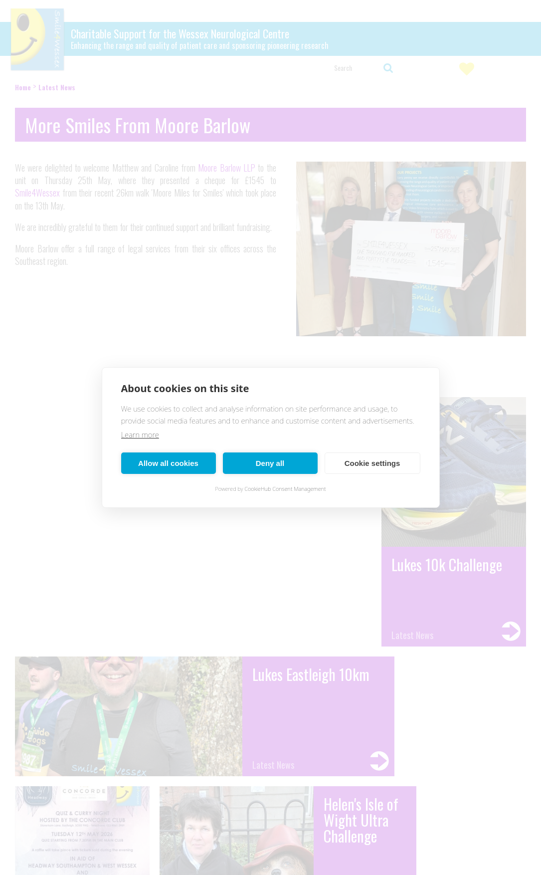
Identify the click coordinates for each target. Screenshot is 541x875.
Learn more (140, 434)
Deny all (270, 463)
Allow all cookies (168, 463)
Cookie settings (372, 463)
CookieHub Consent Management (285, 488)
